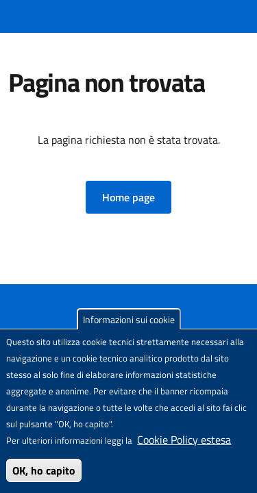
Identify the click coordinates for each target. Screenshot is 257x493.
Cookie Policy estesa (184, 439)
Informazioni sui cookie (129, 319)
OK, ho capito (43, 470)
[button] (128, 197)
